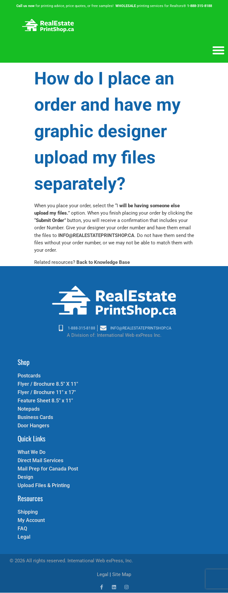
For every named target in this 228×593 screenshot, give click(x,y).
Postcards (29, 376)
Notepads (29, 409)
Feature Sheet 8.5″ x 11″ (45, 401)
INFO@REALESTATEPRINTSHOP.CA (96, 235)
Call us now (25, 6)
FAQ (22, 529)
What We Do (31, 452)
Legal (24, 537)
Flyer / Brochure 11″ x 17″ (47, 392)
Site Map (121, 574)
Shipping (28, 512)
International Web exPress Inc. (129, 335)
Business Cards (35, 417)
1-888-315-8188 (199, 6)
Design (25, 477)
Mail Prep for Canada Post (48, 469)
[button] (218, 50)
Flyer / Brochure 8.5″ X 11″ (48, 384)
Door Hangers (33, 426)
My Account (31, 520)
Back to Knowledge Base (103, 262)
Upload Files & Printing (44, 485)
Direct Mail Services (40, 460)
